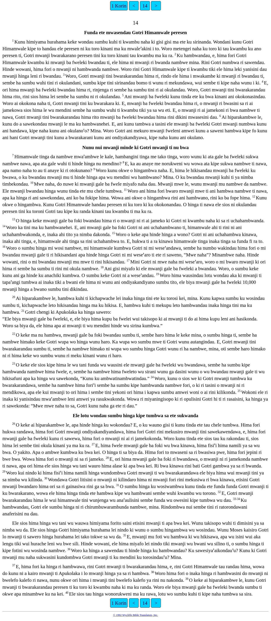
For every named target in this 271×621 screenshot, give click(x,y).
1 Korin (118, 5)
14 (144, 5)
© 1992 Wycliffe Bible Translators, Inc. (135, 615)
